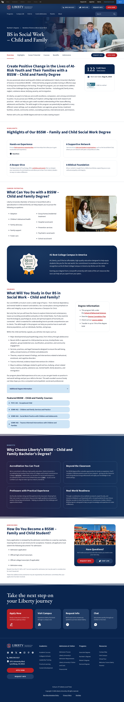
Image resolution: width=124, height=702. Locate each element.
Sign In (120, 2)
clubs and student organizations (85, 147)
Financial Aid (63, 669)
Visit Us (99, 2)
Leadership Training (45, 660)
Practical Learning (44, 664)
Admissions (66, 55)
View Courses (101, 70)
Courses (47, 55)
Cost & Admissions (41, 14)
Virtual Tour (102, 659)
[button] (98, 55)
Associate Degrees (84, 652)
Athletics (22, 2)
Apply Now (91, 2)
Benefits (56, 55)
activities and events (38, 168)
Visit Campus (103, 655)
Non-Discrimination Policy (51, 695)
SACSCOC (18, 475)
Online (7, 2)
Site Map (78, 695)
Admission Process (65, 652)
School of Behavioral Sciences (95, 313)
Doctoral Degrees (84, 664)
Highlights (21, 55)
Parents (35, 2)
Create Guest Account (109, 2)
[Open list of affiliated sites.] (40, 2)
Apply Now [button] (111, 7)
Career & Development (46, 668)
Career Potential (34, 55)
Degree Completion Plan (97, 316)
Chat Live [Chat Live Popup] (83, 7)
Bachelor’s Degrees (85, 657)
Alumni (29, 2)
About (60, 14)
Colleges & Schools (45, 656)
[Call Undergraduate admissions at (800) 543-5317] (68, 7)
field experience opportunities (23, 147)
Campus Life (20, 14)
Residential (14, 2)
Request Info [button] (20, 676)
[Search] (114, 14)
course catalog (97, 320)
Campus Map (103, 652)
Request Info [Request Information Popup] (98, 7)
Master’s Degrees (84, 660)
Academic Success (44, 652)
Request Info (83, 2)
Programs (10, 14)
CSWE (43, 478)
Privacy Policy (67, 695)
